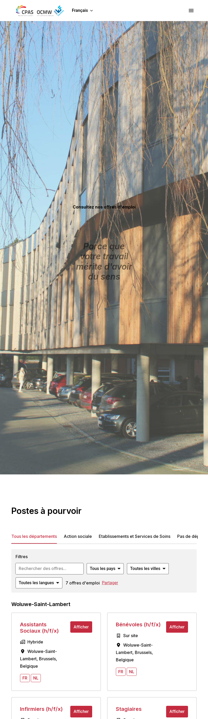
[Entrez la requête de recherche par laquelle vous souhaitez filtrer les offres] (49, 568)
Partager (110, 582)
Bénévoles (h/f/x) (138, 624)
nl (35, 678)
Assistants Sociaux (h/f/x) (39, 627)
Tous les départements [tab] (34, 536)
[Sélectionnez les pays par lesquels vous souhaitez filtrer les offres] (105, 568)
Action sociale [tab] (78, 536)
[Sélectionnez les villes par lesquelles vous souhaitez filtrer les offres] (148, 568)
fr (24, 678)
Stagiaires (129, 709)
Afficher (81, 626)
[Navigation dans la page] (191, 10)
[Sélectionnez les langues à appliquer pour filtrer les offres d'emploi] (39, 582)
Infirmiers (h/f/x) (41, 709)
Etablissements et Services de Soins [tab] (134, 536)
